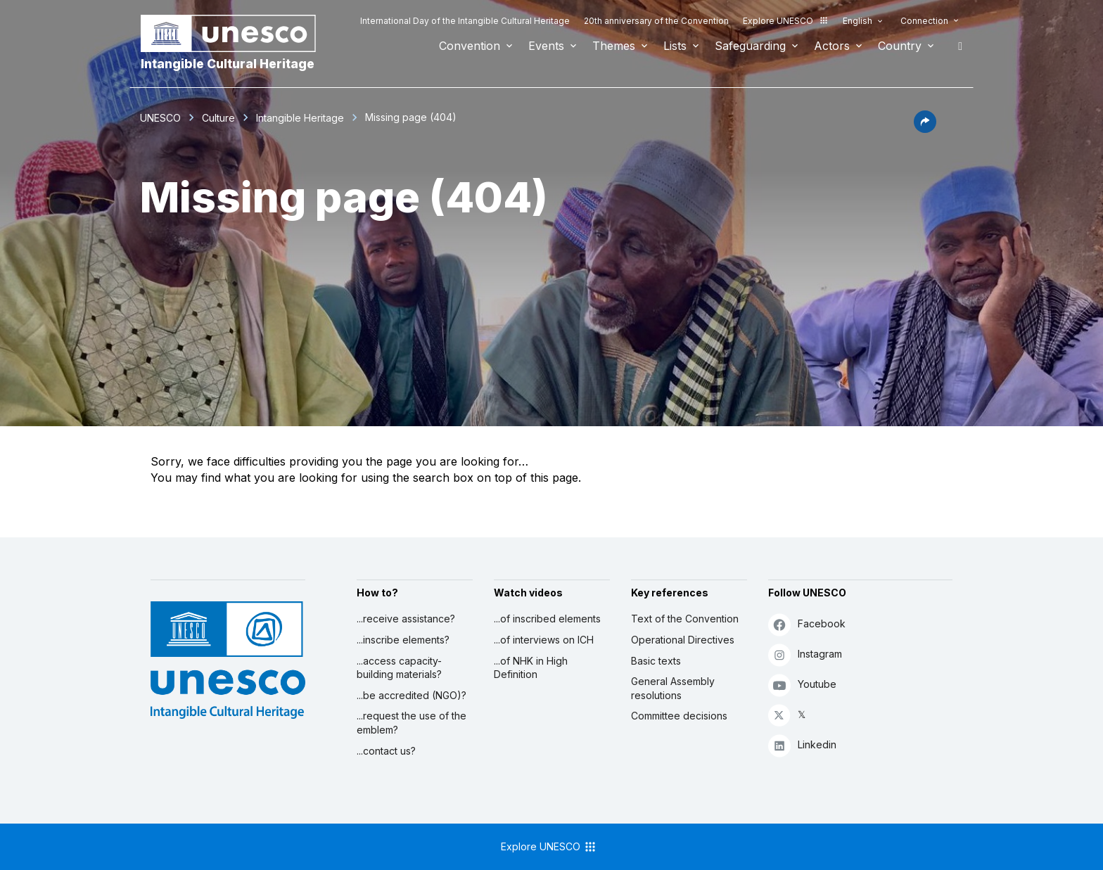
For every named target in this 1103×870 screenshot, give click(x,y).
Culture (218, 118)
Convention (469, 46)
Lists (675, 46)
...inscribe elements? (403, 640)
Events (546, 46)
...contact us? (386, 751)
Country (900, 46)
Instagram (805, 654)
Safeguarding (750, 46)
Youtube (802, 685)
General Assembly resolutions (673, 688)
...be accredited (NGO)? (411, 695)
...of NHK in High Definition (531, 668)
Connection (924, 20)
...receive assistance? (406, 619)
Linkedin (802, 745)
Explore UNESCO (786, 20)
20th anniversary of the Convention (656, 20)
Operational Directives (682, 640)
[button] (925, 129)
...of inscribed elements (547, 619)
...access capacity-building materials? (399, 668)
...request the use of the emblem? (411, 723)
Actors (832, 46)
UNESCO (160, 118)
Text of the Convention (685, 619)
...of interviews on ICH (544, 640)
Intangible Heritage (300, 118)
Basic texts (656, 661)
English (857, 20)
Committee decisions (679, 716)
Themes (613, 46)
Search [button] (956, 46)
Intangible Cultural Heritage (227, 63)
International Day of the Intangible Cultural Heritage (465, 20)
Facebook (807, 624)
